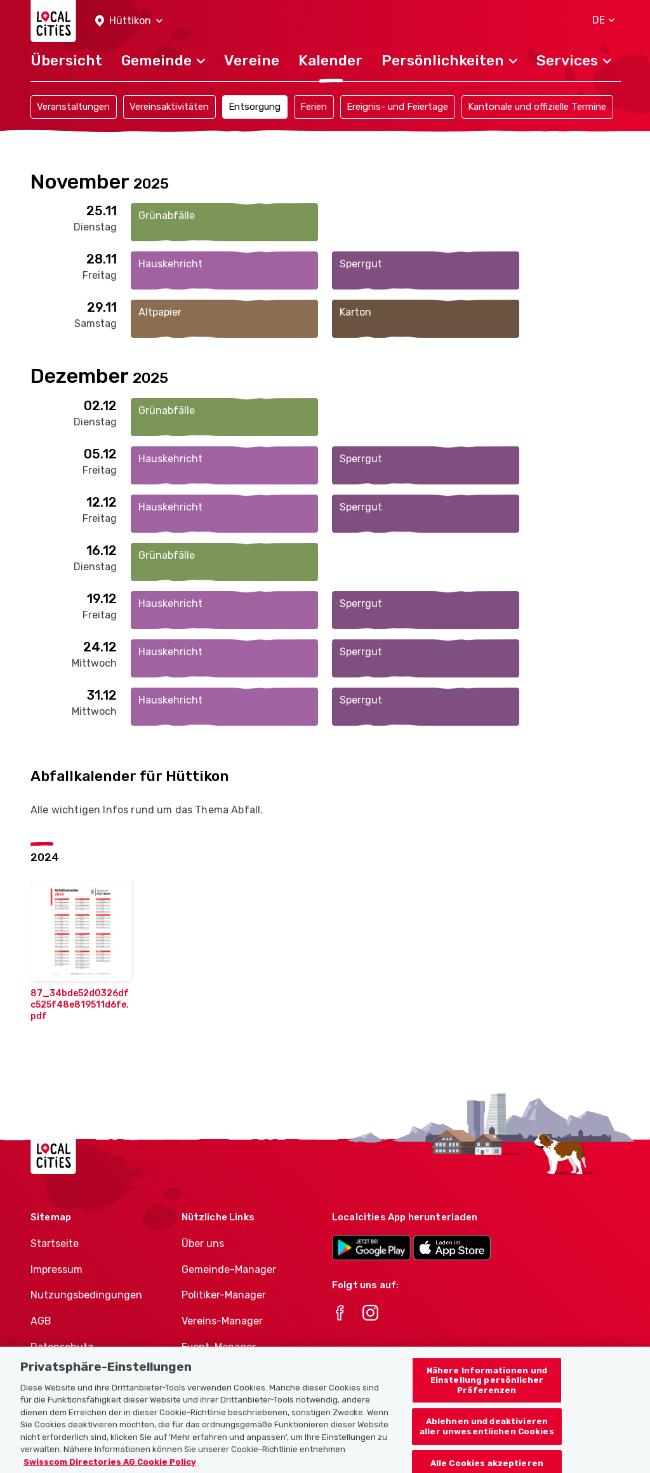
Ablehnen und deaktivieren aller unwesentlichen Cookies (487, 1436)
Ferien (313, 106)
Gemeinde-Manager (229, 1269)
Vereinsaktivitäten (169, 106)
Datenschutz (61, 1347)
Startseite (54, 1243)
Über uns (203, 1243)
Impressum (56, 1269)
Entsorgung (255, 106)
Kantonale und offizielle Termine (537, 106)
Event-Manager (219, 1347)
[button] (128, 21)
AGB (40, 1321)
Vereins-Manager (222, 1321)
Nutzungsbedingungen (86, 1295)
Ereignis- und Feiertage (397, 106)
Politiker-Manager (224, 1295)
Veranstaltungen (73, 106)
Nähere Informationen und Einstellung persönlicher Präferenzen (487, 1389)
